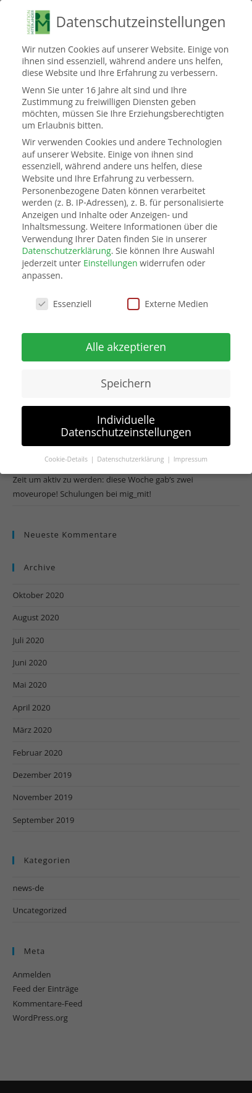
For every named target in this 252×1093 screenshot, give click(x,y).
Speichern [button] (126, 383)
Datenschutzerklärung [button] (131, 458)
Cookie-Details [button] (67, 458)
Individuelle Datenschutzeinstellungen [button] (126, 425)
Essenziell (64, 303)
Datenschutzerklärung (66, 250)
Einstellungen (110, 263)
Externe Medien (167, 303)
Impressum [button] (191, 458)
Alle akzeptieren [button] (126, 346)
